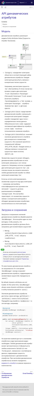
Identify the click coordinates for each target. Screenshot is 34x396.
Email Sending (27, 373)
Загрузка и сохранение (9, 26)
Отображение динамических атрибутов (7, 375)
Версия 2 (23, 2)
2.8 (30, 7)
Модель (5, 24)
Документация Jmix (9, 2)
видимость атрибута (9, 363)
